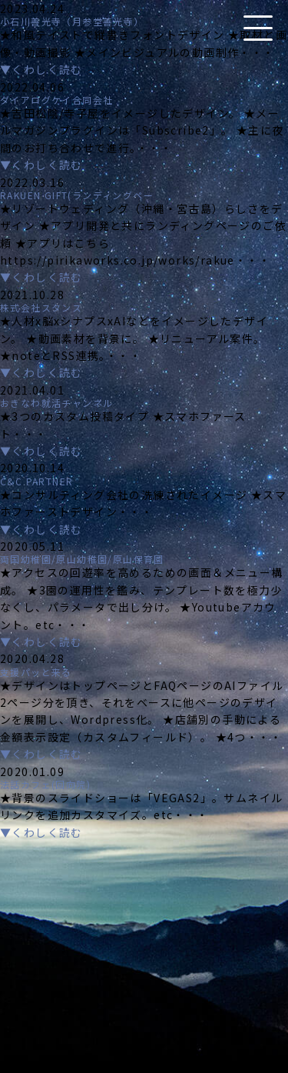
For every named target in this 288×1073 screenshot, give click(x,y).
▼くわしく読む (41, 69)
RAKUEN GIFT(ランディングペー (77, 195)
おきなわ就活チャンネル (56, 402)
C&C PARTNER (36, 481)
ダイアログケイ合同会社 (56, 99)
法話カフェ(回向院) (45, 784)
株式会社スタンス (41, 307)
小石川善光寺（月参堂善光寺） (72, 21)
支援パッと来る (36, 671)
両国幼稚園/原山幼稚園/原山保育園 (82, 558)
